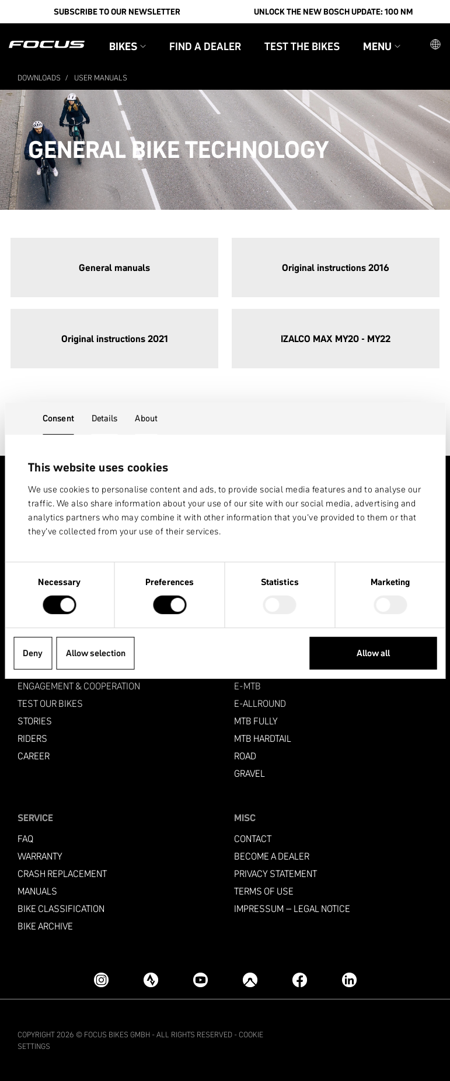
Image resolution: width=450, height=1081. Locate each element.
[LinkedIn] (349, 978)
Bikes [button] (127, 45)
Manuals (37, 890)
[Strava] (151, 978)
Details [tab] (105, 417)
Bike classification (61, 908)
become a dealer (271, 855)
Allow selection (95, 653)
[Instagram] (101, 978)
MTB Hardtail (262, 737)
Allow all (373, 653)
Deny (33, 653)
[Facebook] (299, 978)
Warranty (40, 855)
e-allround (260, 702)
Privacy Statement (275, 873)
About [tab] (146, 417)
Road (245, 755)
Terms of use (264, 890)
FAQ (25, 838)
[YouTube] (200, 978)
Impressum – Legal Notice (292, 908)
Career (34, 755)
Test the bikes (302, 45)
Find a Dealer (205, 45)
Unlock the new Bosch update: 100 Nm (333, 11)
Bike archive (45, 925)
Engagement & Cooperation (79, 685)
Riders (32, 737)
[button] (435, 44)
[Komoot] (250, 978)
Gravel (249, 772)
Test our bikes (50, 702)
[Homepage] (47, 44)
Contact (252, 838)
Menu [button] (381, 45)
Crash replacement (62, 873)
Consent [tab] (58, 417)
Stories (35, 720)
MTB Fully (256, 720)
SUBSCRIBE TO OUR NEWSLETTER (117, 11)
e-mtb (247, 685)
